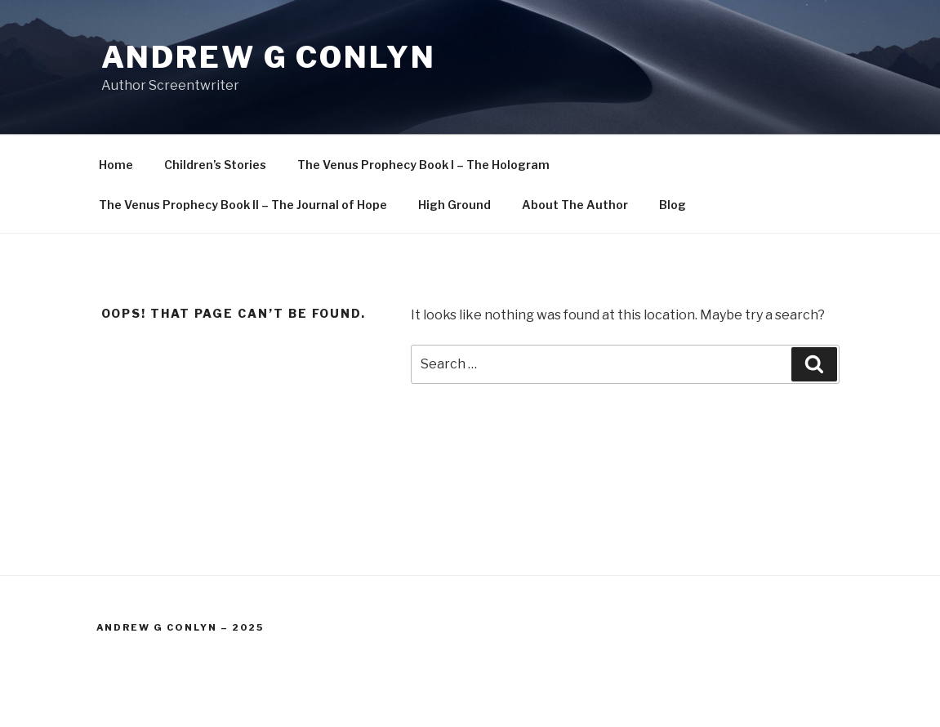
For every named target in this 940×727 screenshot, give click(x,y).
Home (116, 165)
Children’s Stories (215, 165)
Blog (672, 205)
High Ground (454, 205)
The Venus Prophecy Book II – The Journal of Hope (243, 205)
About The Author (575, 205)
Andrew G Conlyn (268, 57)
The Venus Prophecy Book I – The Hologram (423, 165)
